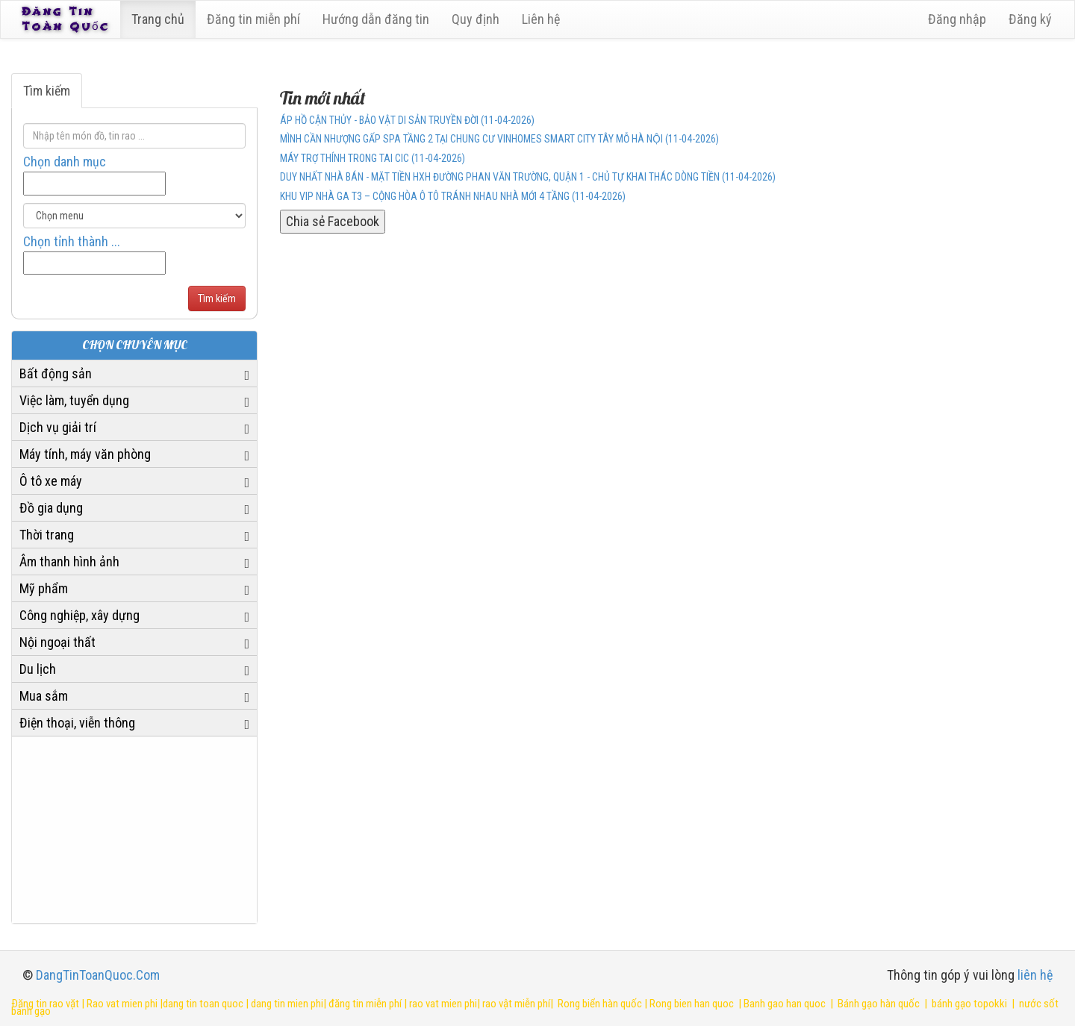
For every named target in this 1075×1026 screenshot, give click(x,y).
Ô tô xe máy (50, 481)
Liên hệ (544, 19)
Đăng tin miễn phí (256, 19)
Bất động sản (55, 373)
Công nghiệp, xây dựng (79, 615)
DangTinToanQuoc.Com (98, 975)
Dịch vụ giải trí (57, 427)
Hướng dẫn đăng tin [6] (378, 19)
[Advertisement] (134, 829)
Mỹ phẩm (43, 588)
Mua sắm (43, 696)
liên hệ (1035, 975)
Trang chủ (160, 19)
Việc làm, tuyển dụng (74, 400)
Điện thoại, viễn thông (77, 723)
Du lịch (37, 669)
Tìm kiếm (46, 90)
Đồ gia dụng (51, 508)
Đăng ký (1030, 19)
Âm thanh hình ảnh (69, 561)
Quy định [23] (478, 19)
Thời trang (46, 534)
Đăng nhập (957, 19)
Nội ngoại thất (57, 642)
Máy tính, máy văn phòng (85, 454)
